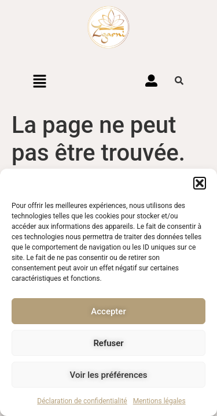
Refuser (108, 343)
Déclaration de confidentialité (82, 401)
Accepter (108, 311)
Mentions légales (159, 401)
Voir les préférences (109, 375)
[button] (199, 183)
